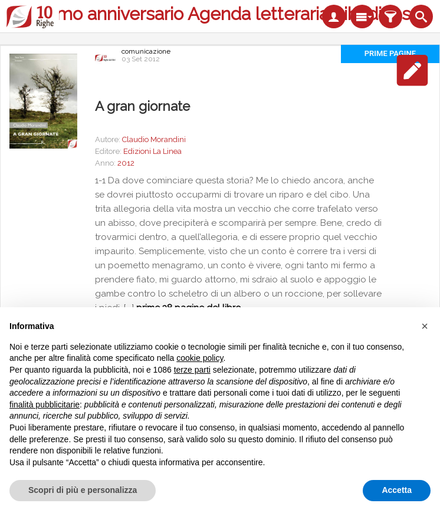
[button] (424, 326)
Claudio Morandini (154, 139)
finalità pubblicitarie (44, 404)
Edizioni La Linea (152, 151)
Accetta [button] (397, 490)
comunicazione (146, 51)
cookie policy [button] (199, 358)
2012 (125, 163)
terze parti (192, 369)
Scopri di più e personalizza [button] (82, 490)
